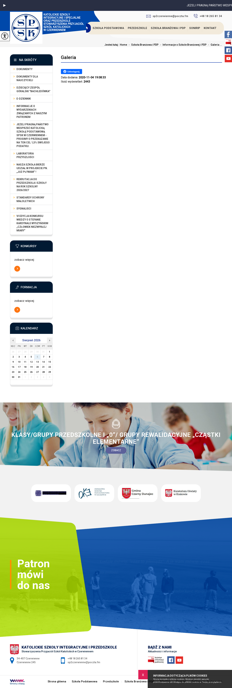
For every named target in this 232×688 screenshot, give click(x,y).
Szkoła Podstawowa (108, 28)
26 (31, 372)
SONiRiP (194, 28)
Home (123, 44)
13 (37, 362)
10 (19, 362)
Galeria (68, 57)
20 (37, 367)
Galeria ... (214, 44)
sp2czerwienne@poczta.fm (167, 16)
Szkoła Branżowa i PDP (168, 28)
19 (31, 367)
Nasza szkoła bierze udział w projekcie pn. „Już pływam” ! (32, 168)
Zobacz (116, 450)
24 (19, 372)
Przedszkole (137, 28)
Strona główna (87, 28)
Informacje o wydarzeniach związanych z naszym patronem (31, 111)
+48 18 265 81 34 (208, 16)
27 (37, 372)
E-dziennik (23, 98)
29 (49, 372)
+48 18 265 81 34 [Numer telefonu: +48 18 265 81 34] (77, 658)
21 (43, 367)
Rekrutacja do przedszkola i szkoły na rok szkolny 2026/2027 (31, 185)
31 (19, 377)
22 (49, 367)
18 (25, 367)
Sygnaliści (23, 208)
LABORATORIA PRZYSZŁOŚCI (25, 155)
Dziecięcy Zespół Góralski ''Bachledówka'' (33, 89)
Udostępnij (71, 71)
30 (13, 377)
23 (13, 372)
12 (31, 362)
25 (25, 372)
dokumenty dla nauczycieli (27, 78)
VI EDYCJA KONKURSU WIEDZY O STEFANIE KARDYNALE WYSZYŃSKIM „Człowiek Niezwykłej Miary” (32, 223)
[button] (4, 5)
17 (19, 367)
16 (13, 367)
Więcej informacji (17, 269)
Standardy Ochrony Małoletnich (30, 199)
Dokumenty (24, 69)
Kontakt (210, 28)
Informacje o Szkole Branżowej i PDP (182, 44)
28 (43, 372)
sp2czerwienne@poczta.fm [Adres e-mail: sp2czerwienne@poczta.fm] (84, 662)
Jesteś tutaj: (112, 44)
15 (49, 362)
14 (43, 362)
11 (25, 362)
